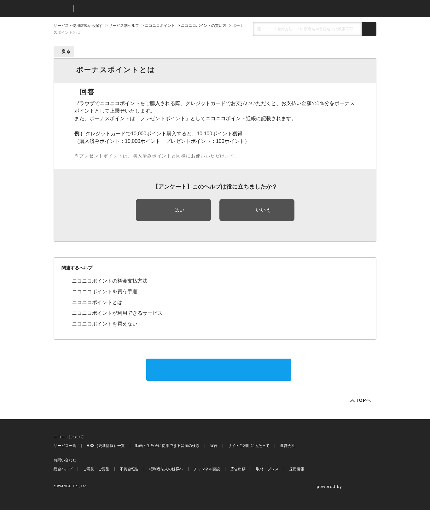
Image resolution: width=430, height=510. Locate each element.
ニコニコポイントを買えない (104, 323)
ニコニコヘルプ (111, 9)
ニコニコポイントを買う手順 (104, 291)
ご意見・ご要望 (96, 469)
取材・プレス (267, 469)
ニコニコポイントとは (97, 302)
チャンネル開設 (207, 469)
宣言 (214, 445)
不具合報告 (129, 469)
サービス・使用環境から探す (78, 25)
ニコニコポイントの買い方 (203, 25)
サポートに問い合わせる (219, 369)
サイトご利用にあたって (249, 445)
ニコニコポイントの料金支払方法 (110, 281)
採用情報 (296, 469)
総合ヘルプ (63, 469)
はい (179, 210)
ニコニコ (62, 8)
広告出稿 (238, 469)
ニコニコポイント (160, 25)
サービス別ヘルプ (124, 25)
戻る (66, 51)
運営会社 (287, 445)
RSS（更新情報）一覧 (106, 445)
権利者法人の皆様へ (166, 469)
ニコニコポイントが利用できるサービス (117, 313)
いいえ (263, 210)
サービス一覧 (65, 445)
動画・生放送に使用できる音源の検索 (167, 445)
